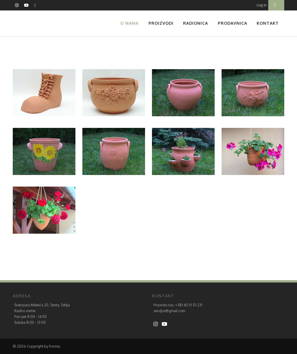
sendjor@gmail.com (169, 311)
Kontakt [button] (268, 23)
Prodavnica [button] (232, 23)
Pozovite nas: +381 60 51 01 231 (177, 305)
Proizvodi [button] (160, 23)
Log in (262, 5)
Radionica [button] (195, 23)
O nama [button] (129, 23)
